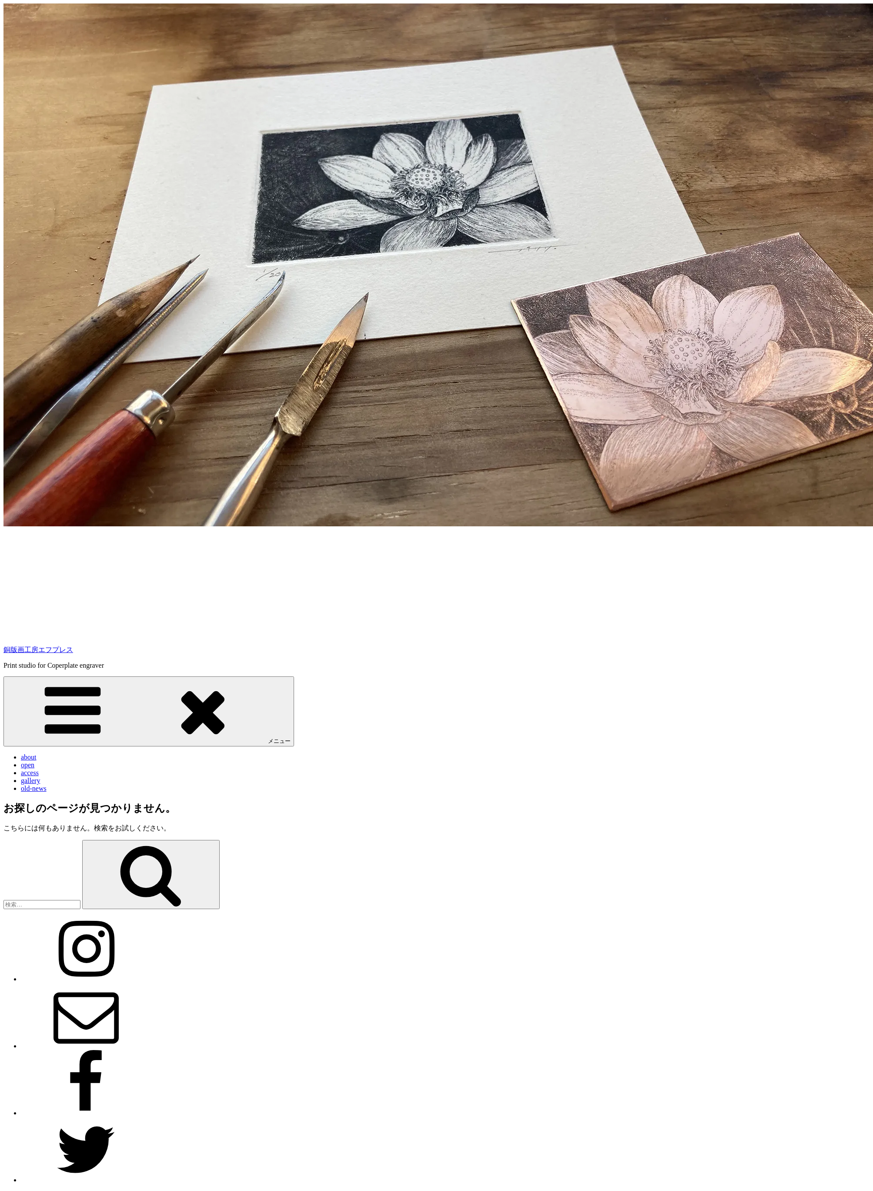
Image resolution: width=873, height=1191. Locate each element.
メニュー (149, 711)
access (30, 772)
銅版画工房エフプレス (38, 649)
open (27, 765)
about (29, 757)
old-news (34, 788)
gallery (30, 780)
